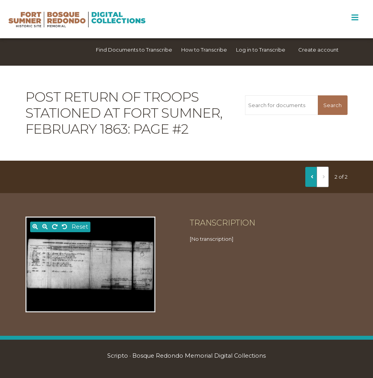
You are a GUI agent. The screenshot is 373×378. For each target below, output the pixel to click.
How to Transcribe (204, 50)
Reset (80, 226)
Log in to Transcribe (260, 50)
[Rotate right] (55, 227)
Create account (318, 50)
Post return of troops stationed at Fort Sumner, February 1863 (123, 113)
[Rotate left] (64, 227)
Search (332, 105)
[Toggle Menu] (354, 17)
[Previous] (311, 176)
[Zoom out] (45, 227)
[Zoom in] (35, 227)
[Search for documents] (281, 105)
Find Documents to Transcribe (134, 50)
